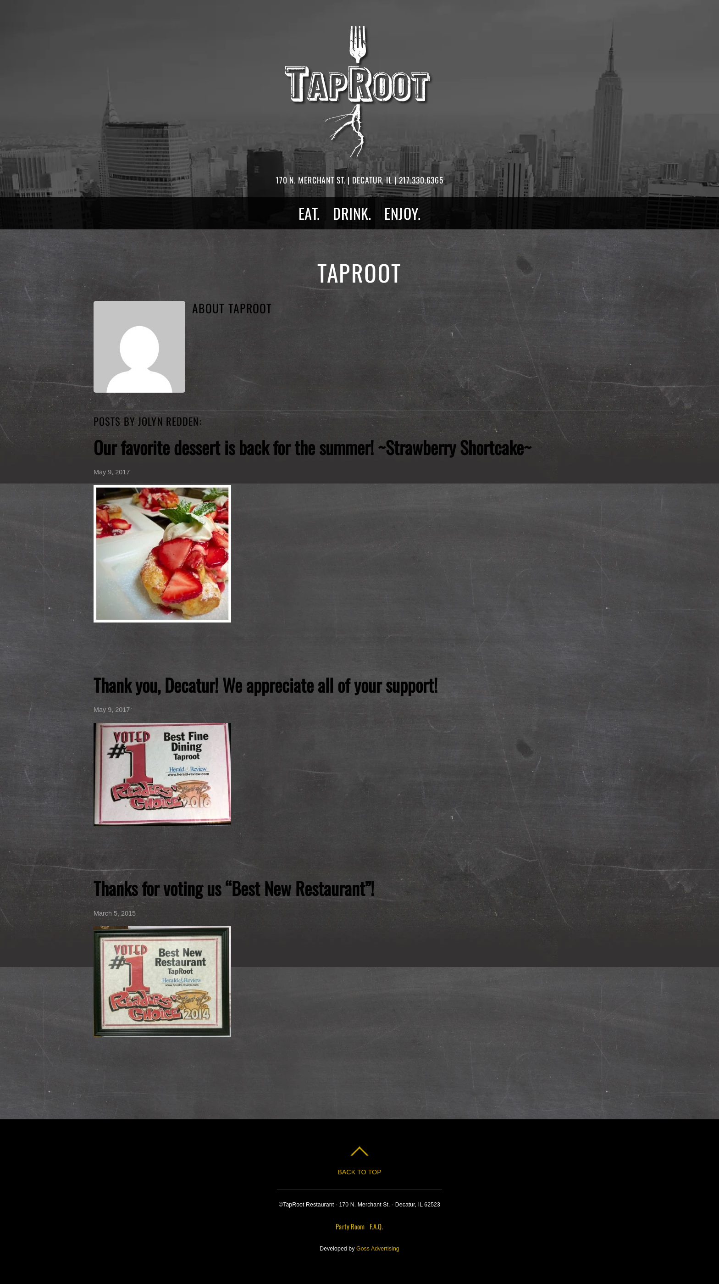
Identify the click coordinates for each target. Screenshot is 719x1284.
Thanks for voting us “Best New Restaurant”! (234, 888)
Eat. (309, 213)
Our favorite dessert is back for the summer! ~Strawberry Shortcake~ (312, 447)
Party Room (350, 1226)
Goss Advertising (377, 1248)
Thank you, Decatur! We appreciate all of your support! (265, 685)
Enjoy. (402, 213)
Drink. (352, 213)
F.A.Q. (376, 1226)
